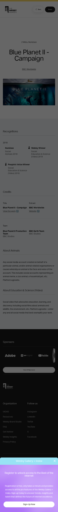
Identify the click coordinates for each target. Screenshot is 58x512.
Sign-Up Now (29, 504)
